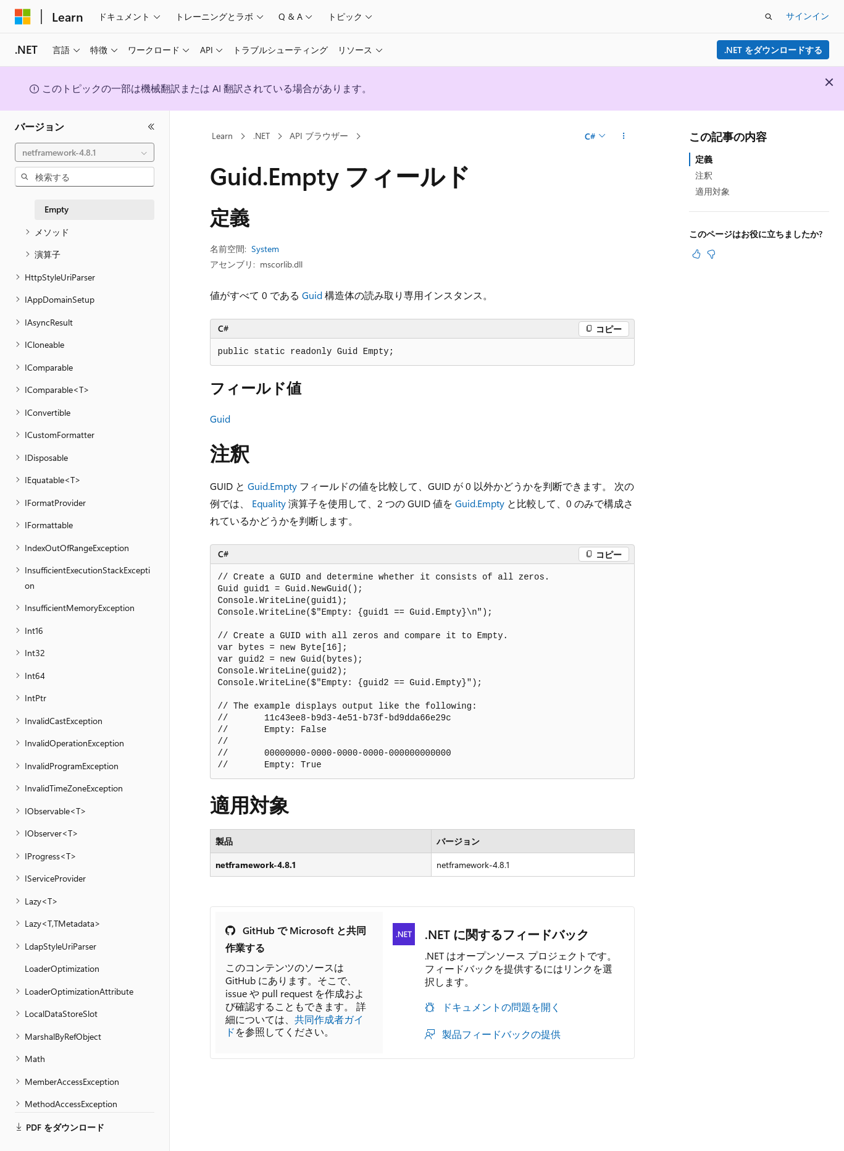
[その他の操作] (623, 136)
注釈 (703, 175)
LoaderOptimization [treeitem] (62, 968)
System (265, 249)
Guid (312, 295)
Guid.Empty (272, 485)
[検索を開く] (768, 17)
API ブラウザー (319, 135)
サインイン (807, 16)
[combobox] (84, 152)
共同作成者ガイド (294, 1026)
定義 (703, 159)
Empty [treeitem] (56, 209)
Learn (222, 135)
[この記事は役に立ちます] (696, 254)
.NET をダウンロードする (773, 50)
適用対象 (712, 191)
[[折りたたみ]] (151, 127)
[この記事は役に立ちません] (711, 254)
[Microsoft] (23, 17)
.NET (261, 135)
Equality (269, 503)
